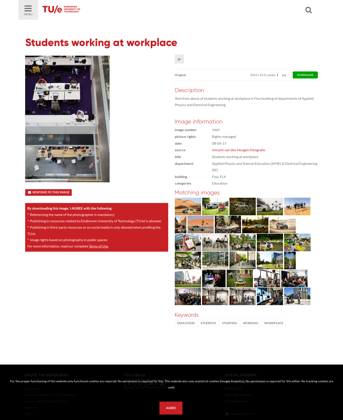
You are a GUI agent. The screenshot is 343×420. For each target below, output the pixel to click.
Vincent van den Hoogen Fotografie (238, 150)
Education (186, 323)
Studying (229, 323)
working (250, 323)
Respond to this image (48, 192)
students (208, 323)
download (305, 75)
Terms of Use (98, 246)
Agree (171, 408)
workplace (274, 323)
